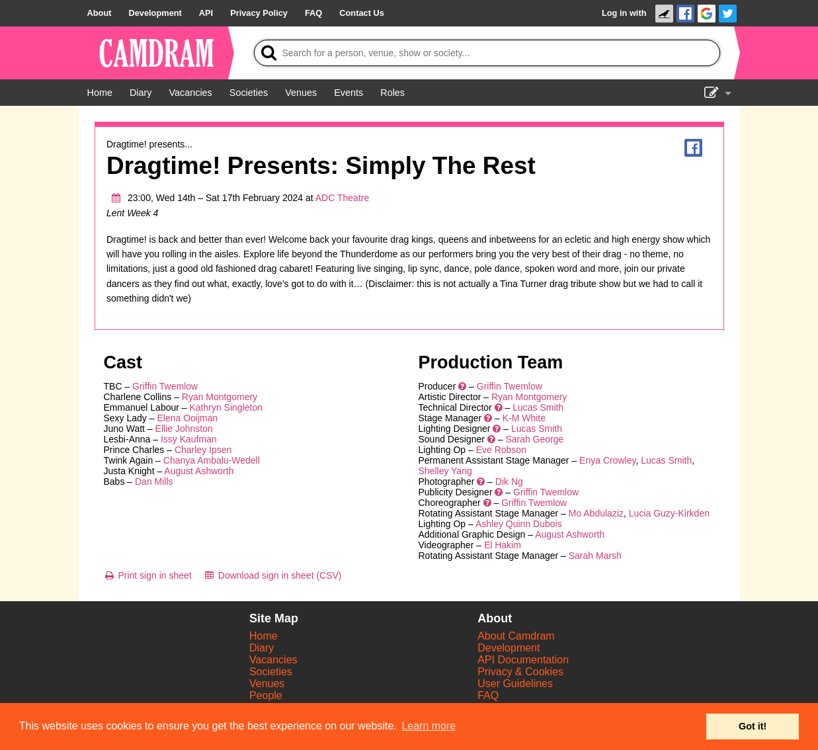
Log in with (624, 13)
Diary (261, 647)
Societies (270, 671)
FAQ (488, 695)
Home (263, 636)
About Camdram (516, 636)
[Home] (100, 92)
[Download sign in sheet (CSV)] (273, 575)
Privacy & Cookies (520, 671)
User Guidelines (515, 683)
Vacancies (273, 659)
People (265, 695)
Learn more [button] (428, 725)
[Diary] (141, 92)
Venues (266, 683)
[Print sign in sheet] (148, 575)
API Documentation (523, 659)
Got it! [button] (752, 726)
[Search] (487, 52)
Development (508, 647)
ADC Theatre (342, 197)
